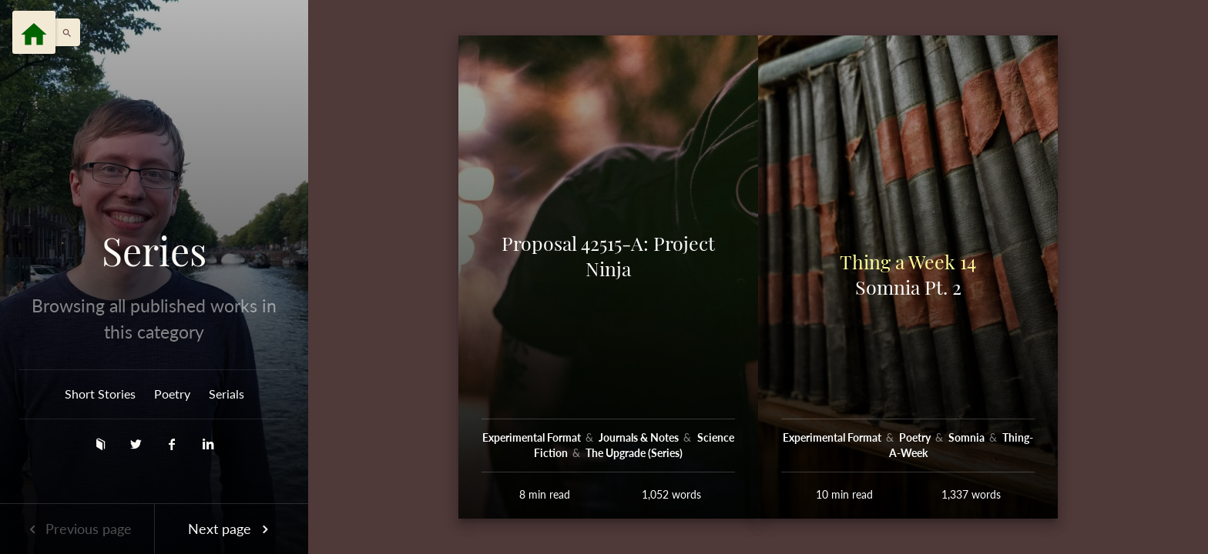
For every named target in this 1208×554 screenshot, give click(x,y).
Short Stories (100, 393)
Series (154, 250)
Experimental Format (532, 437)
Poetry (172, 393)
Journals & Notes (640, 437)
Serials (226, 393)
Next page (231, 528)
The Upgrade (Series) (634, 452)
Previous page (77, 528)
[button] (63, 32)
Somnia (967, 437)
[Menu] (33, 32)
